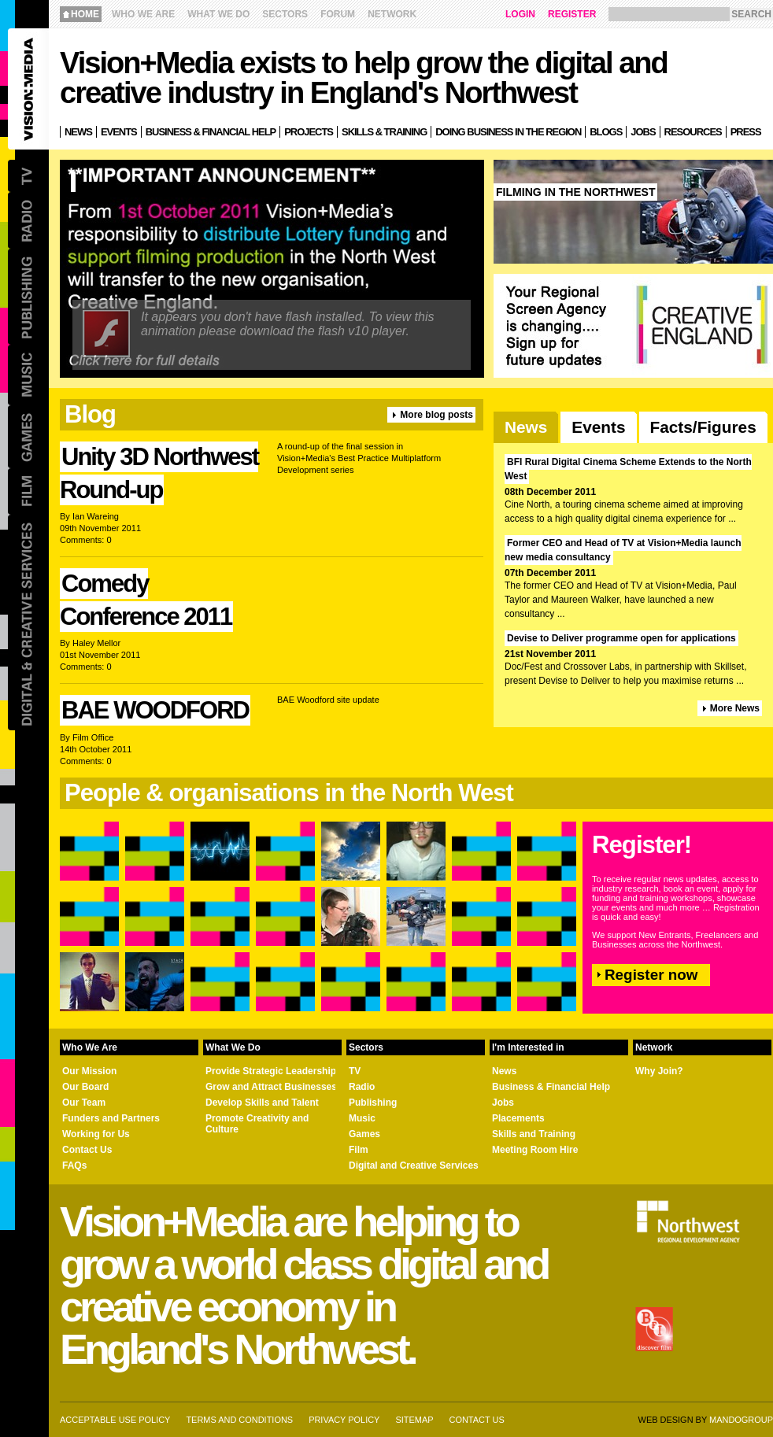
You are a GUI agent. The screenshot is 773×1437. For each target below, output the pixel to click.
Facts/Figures (703, 427)
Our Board (85, 1086)
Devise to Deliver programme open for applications (621, 638)
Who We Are (143, 14)
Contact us (477, 1419)
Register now (651, 974)
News (526, 427)
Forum (337, 14)
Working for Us (96, 1134)
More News (735, 708)
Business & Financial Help (551, 1086)
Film (358, 1149)
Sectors (285, 14)
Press (745, 132)
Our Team (83, 1102)
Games (364, 1134)
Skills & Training (384, 132)
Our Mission (89, 1071)
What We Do (218, 14)
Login (520, 14)
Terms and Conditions (239, 1419)
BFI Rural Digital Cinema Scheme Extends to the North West (628, 469)
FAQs (74, 1165)
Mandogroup (741, 1419)
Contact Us (87, 1149)
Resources (693, 132)
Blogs (606, 132)
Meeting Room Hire (535, 1149)
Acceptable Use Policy (115, 1419)
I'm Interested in (528, 1047)
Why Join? (659, 1071)
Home (85, 14)
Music (362, 1118)
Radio (362, 1086)
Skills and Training (533, 1134)
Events (598, 427)
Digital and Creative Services (414, 1165)
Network (392, 14)
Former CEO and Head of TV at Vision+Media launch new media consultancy (623, 550)
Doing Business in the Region (508, 132)
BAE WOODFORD (155, 710)
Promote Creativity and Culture (257, 1124)
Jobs (643, 132)
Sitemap (414, 1419)
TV (355, 1071)
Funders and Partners (111, 1118)
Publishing (373, 1102)
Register (572, 14)
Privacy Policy (344, 1419)
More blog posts (436, 414)
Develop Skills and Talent (262, 1102)
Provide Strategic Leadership (270, 1071)
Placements (518, 1118)
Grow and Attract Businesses (271, 1086)
